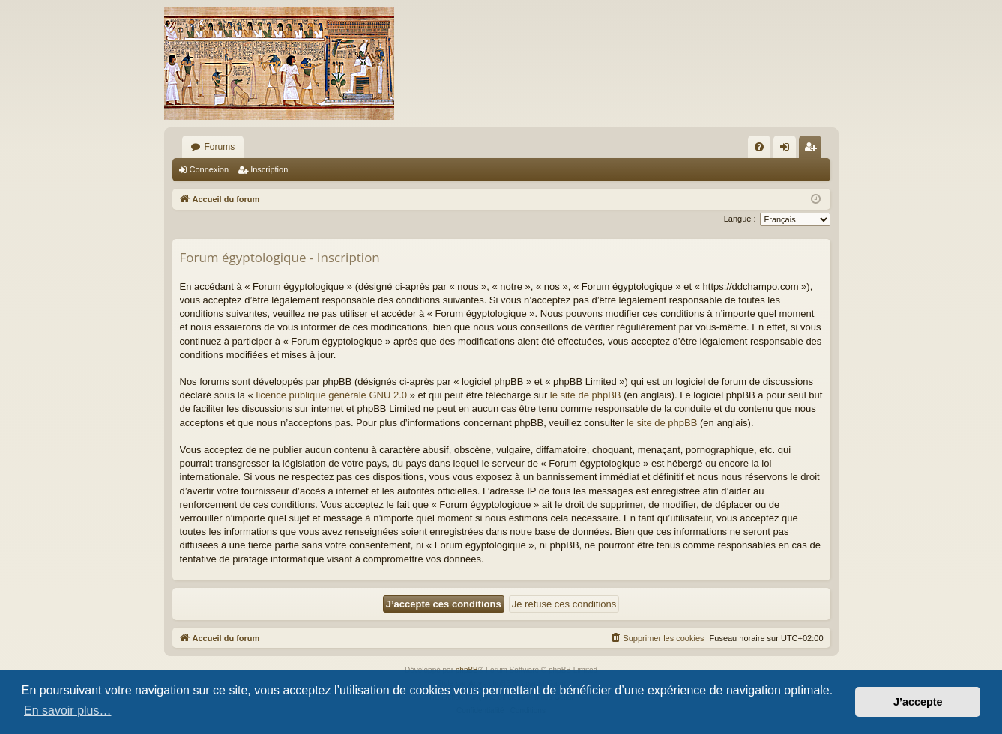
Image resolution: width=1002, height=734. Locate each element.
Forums (220, 147)
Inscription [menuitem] (813, 150)
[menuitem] (759, 147)
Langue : (740, 218)
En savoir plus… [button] (68, 710)
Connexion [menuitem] (787, 150)
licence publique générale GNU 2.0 (331, 395)
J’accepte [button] (918, 702)
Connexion (209, 169)
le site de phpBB (585, 395)
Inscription (269, 169)
